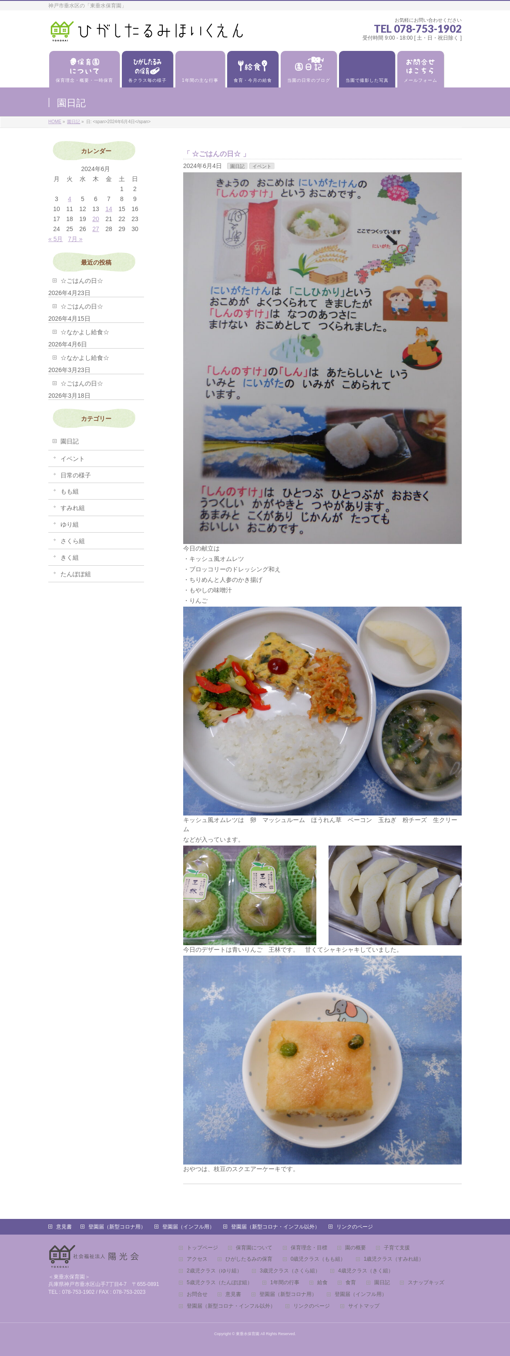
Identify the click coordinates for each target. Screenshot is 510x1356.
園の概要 (355, 1248)
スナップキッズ (426, 1283)
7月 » (75, 238)
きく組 (69, 557)
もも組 (69, 491)
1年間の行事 (284, 1283)
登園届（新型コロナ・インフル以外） (275, 1227)
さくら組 (72, 540)
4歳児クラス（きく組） (365, 1271)
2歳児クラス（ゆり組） (214, 1271)
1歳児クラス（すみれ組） (394, 1259)
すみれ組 (72, 507)
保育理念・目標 (309, 1248)
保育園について (254, 1248)
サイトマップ (363, 1306)
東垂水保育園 (247, 1334)
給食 (322, 1283)
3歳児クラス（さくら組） (290, 1271)
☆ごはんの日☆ (216, 154)
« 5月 (55, 238)
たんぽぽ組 (75, 574)
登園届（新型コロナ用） (117, 1227)
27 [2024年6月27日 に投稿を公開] (95, 228)
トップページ (202, 1248)
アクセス (197, 1259)
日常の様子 (75, 475)
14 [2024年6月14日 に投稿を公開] (108, 208)
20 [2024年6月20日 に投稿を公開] (95, 218)
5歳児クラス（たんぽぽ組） (219, 1283)
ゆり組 (69, 524)
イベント (262, 166)
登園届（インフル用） (188, 1227)
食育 (351, 1283)
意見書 (64, 1227)
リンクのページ (354, 1227)
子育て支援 (397, 1248)
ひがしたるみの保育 (248, 1259)
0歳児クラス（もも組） (318, 1259)
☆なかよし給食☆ (84, 332)
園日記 (237, 166)
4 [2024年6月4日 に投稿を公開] (69, 198)
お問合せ (197, 1294)
